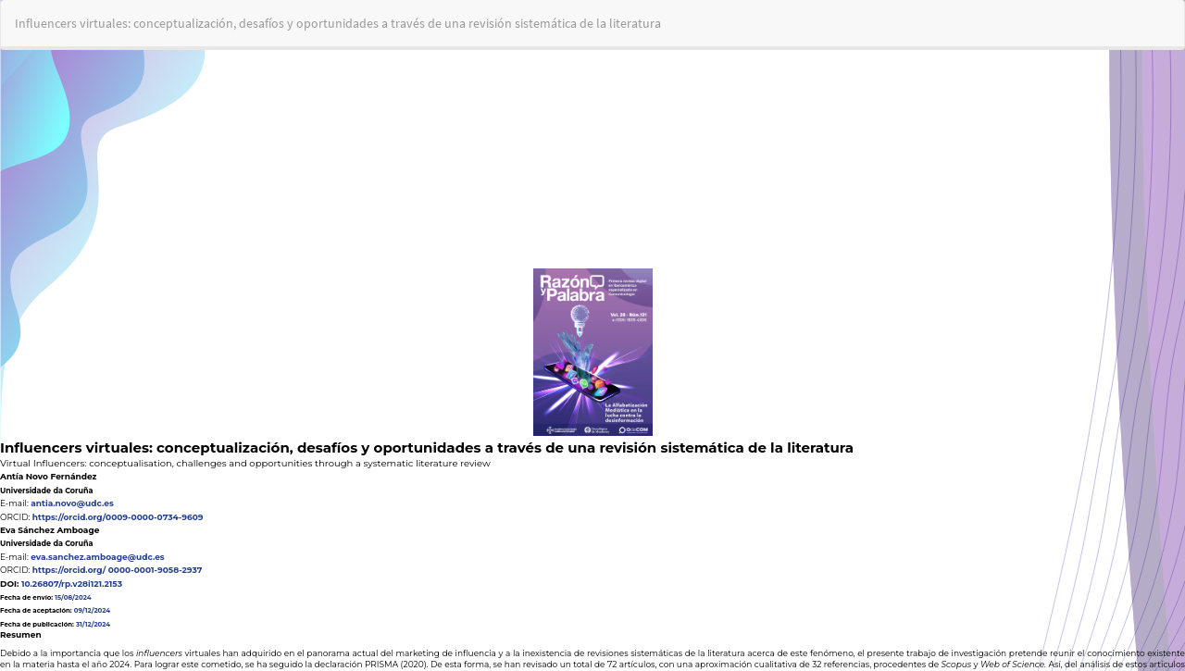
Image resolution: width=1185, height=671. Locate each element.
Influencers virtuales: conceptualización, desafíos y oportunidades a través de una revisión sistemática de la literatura (338, 23)
